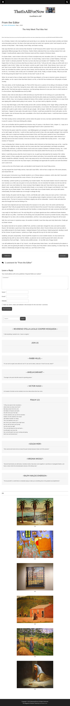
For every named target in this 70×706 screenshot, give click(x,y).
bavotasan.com (43, 703)
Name (4, 292)
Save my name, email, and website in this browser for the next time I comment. (25, 304)
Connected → (63, 255)
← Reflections (6, 255)
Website (4, 301)
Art (35, 526)
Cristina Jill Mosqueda (9, 25)
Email (4, 296)
